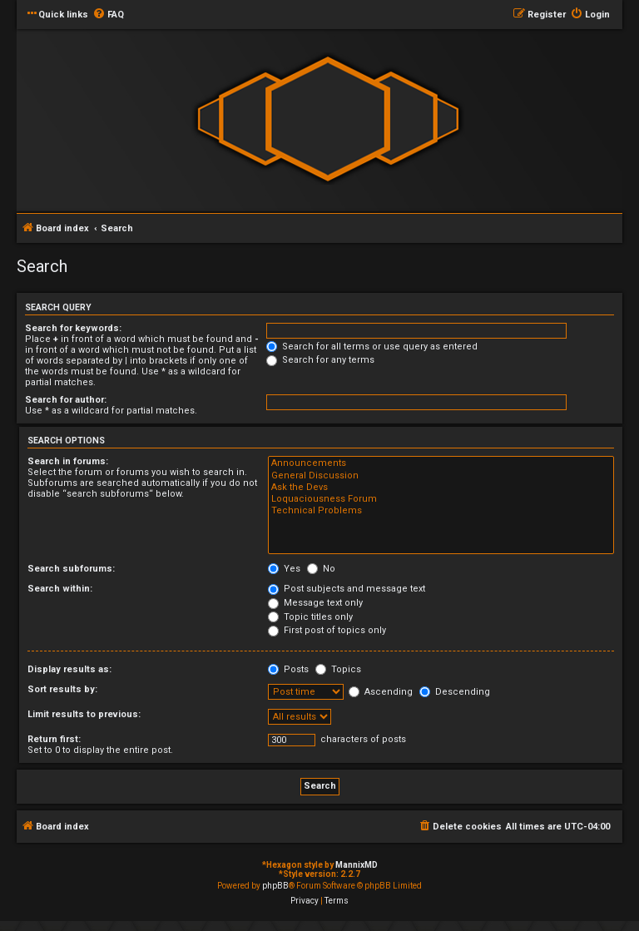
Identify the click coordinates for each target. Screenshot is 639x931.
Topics (338, 669)
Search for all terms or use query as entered (372, 346)
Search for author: (65, 399)
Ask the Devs (441, 487)
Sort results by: (62, 689)
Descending (454, 691)
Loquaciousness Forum (441, 499)
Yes (284, 568)
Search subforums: (71, 568)
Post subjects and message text (346, 588)
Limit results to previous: (84, 714)
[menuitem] (108, 15)
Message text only (315, 602)
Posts (288, 669)
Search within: (59, 588)
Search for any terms (320, 359)
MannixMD (356, 864)
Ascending (381, 691)
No (321, 568)
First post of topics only (327, 630)
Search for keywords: (73, 328)
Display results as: (69, 669)
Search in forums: (67, 461)
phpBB (275, 885)
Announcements (441, 463)
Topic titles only (310, 617)
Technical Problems (441, 511)
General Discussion (441, 476)
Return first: (54, 739)
